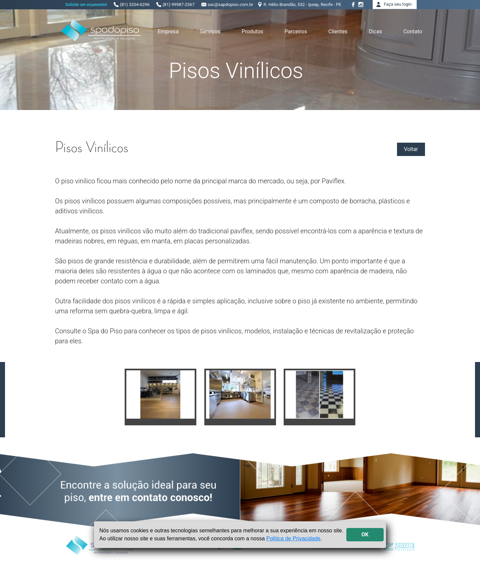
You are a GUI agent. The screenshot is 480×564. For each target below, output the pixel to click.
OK (364, 534)
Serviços (210, 31)
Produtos (252, 31)
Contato (412, 31)
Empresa (168, 31)
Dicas (375, 31)
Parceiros (296, 31)
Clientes (338, 31)
